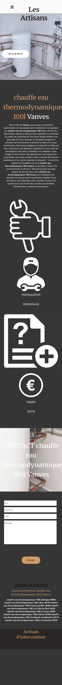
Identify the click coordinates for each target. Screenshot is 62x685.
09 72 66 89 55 (15, 54)
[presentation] (24, 551)
